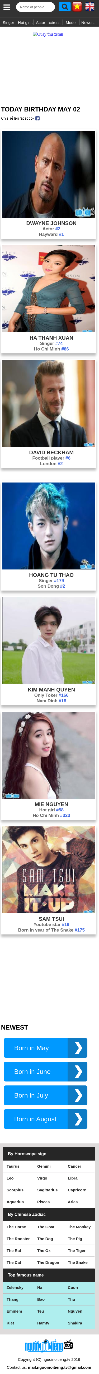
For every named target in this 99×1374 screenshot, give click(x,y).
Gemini (44, 1161)
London (51, 458)
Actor (51, 223)
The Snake (78, 1257)
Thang (12, 1294)
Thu (71, 1294)
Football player (51, 452)
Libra (73, 1173)
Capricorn (77, 1184)
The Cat (14, 1257)
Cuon (73, 1282)
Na (39, 1282)
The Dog (45, 1233)
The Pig (75, 1233)
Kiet (10, 1317)
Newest (88, 22)
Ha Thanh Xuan (51, 332)
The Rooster (18, 1233)
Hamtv (43, 1317)
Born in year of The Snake (51, 924)
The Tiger (77, 1245)
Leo (10, 1173)
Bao (41, 1294)
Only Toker (51, 690)
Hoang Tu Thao (51, 570)
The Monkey (79, 1221)
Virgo (42, 1173)
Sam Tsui (51, 914)
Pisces (43, 1196)
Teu (40, 1306)
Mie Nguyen (51, 799)
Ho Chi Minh (51, 343)
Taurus (13, 1161)
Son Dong (51, 580)
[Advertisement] (49, 61)
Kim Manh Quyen (51, 684)
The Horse (16, 1221)
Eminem (14, 1306)
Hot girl (51, 804)
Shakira (75, 1317)
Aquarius (15, 1196)
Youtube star (51, 919)
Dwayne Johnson (51, 218)
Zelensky (15, 1282)
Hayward (51, 229)
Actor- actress (48, 22)
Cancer (74, 1161)
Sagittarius (47, 1184)
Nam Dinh (51, 695)
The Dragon (48, 1257)
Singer (8, 22)
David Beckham (51, 447)
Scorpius (15, 1184)
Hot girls (25, 22)
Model (71, 22)
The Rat (14, 1245)
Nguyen (75, 1306)
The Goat (45, 1221)
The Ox (44, 1245)
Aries (73, 1196)
